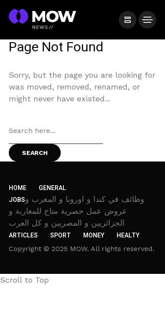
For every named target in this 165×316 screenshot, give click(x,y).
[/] (127, 20)
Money (93, 235)
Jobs (17, 200)
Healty (128, 235)
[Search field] (56, 131)
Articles (23, 235)
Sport (60, 235)
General (52, 188)
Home (17, 188)
